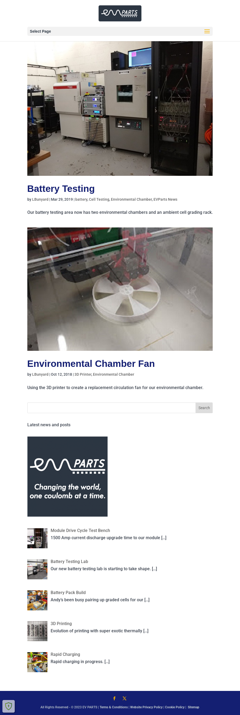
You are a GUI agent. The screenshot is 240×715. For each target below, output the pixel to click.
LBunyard (40, 199)
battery (81, 199)
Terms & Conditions (114, 707)
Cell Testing (99, 199)
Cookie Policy (175, 707)
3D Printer (82, 374)
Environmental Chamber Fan (91, 363)
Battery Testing (61, 188)
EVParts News (165, 199)
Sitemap (193, 707)
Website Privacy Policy (146, 707)
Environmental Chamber (131, 199)
